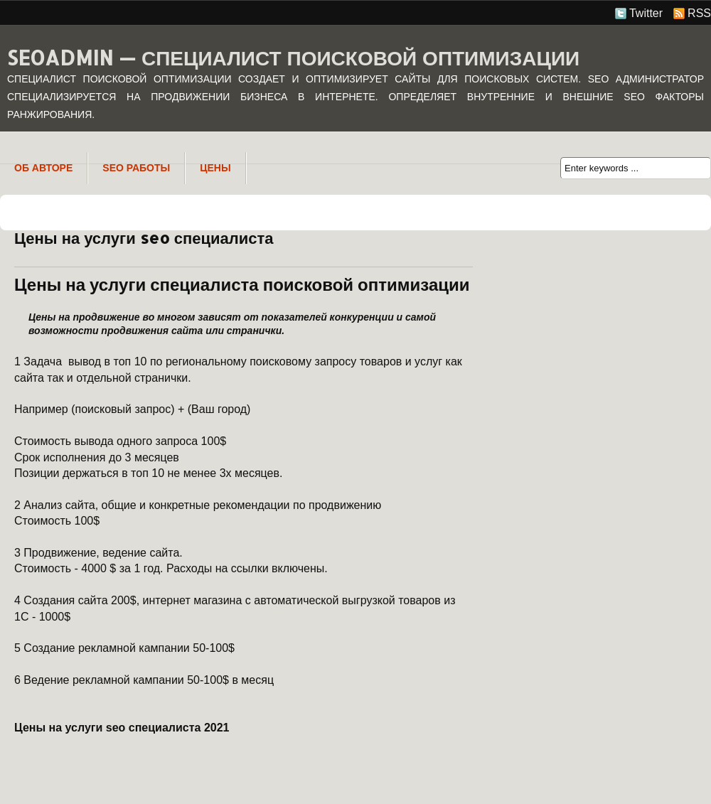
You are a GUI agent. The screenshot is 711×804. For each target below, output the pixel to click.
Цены (215, 167)
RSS (699, 13)
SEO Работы (136, 167)
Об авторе (43, 167)
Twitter (646, 13)
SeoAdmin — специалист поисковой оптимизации (293, 57)
